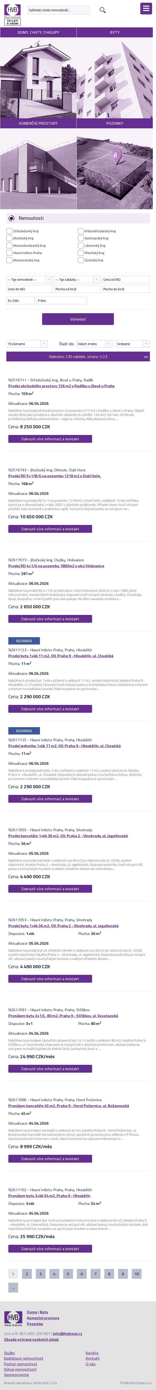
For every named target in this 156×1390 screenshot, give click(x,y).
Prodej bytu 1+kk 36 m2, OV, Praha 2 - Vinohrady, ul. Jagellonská (63, 925)
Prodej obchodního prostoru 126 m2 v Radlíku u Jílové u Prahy (61, 385)
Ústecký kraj (94, 260)
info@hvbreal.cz (67, 1333)
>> (146, 356)
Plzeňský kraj (94, 253)
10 (136, 1274)
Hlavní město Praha (27, 253)
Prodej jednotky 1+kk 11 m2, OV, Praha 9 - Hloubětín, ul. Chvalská (64, 745)
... (13, 1287)
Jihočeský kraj (23, 238)
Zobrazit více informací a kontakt (50, 439)
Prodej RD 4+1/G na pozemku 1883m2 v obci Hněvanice (56, 565)
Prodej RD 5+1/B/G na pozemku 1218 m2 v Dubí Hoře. (54, 475)
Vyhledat (78, 319)
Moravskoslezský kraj (29, 245)
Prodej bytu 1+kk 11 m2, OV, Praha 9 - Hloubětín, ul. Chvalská (60, 655)
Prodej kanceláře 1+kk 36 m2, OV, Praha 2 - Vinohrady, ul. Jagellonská (68, 835)
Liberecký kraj (95, 245)
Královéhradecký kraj (100, 231)
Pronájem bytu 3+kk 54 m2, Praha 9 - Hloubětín (49, 1195)
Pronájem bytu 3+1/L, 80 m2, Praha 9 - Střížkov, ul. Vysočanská (63, 1015)
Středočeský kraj (25, 231)
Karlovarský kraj (96, 238)
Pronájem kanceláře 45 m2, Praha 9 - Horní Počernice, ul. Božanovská (68, 1105)
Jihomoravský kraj (26, 260)
